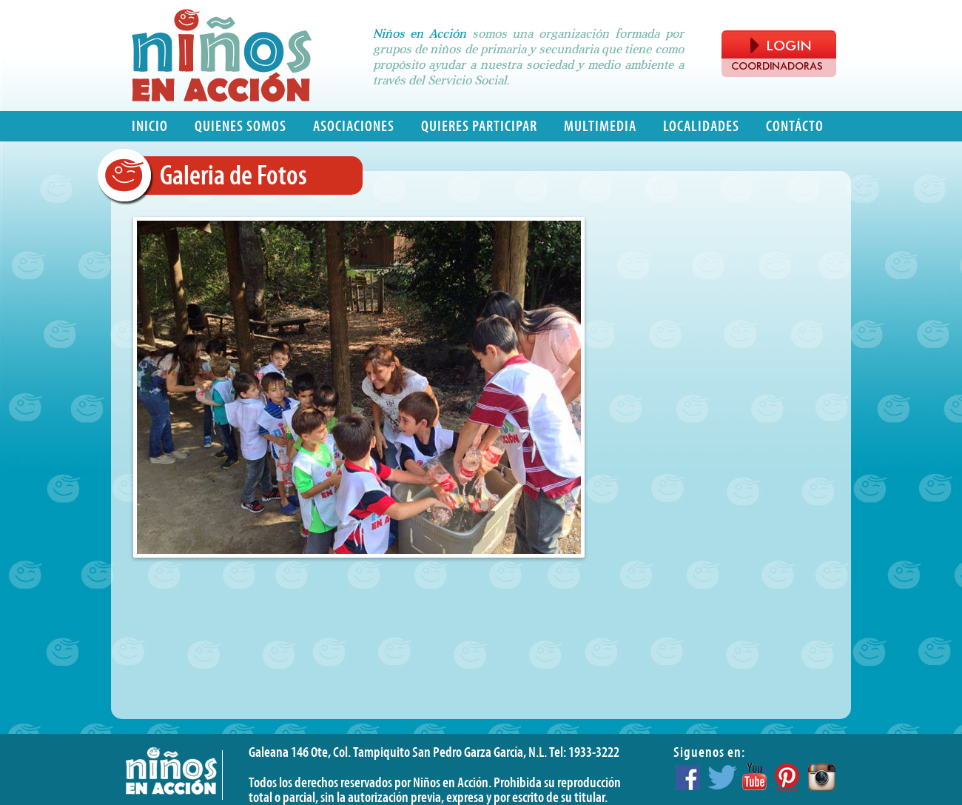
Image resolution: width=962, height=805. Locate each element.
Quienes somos (240, 126)
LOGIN (780, 45)
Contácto (795, 126)
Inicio (150, 126)
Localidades (701, 126)
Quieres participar (479, 126)
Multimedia (600, 126)
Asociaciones (353, 126)
